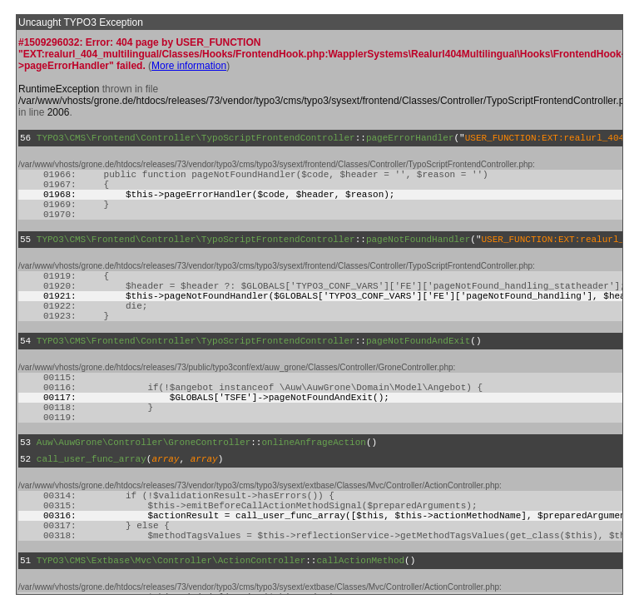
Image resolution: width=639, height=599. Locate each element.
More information (188, 66)
